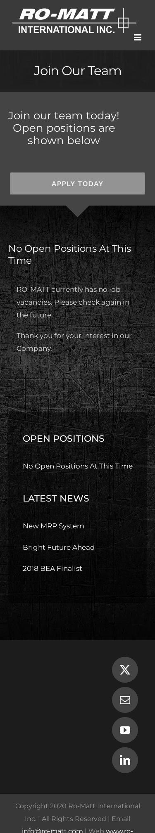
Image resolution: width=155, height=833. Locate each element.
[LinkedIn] (125, 760)
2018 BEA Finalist (52, 568)
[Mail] (125, 700)
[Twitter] (125, 670)
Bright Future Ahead (59, 547)
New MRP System (53, 526)
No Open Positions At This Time (78, 466)
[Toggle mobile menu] (138, 37)
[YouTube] (125, 730)
